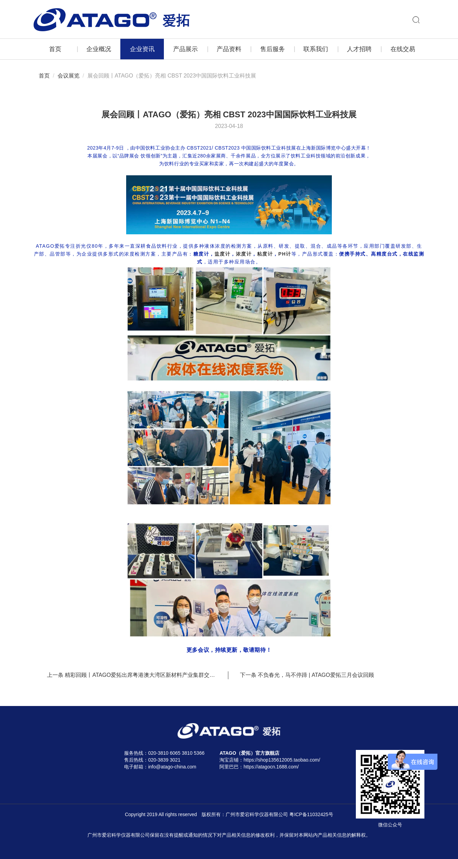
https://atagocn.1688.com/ (271, 766)
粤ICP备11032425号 (311, 814)
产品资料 (229, 49)
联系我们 (315, 49)
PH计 (284, 254)
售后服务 (272, 49)
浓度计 (244, 254)
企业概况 (98, 49)
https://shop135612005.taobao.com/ (281, 760)
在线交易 (402, 49)
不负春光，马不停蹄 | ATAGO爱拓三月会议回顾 (316, 675)
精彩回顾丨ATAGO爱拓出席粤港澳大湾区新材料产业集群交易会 (142, 675)
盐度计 (223, 254)
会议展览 (69, 76)
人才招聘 (359, 49)
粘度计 (265, 254)
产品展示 (185, 49)
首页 (55, 49)
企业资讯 (142, 49)
